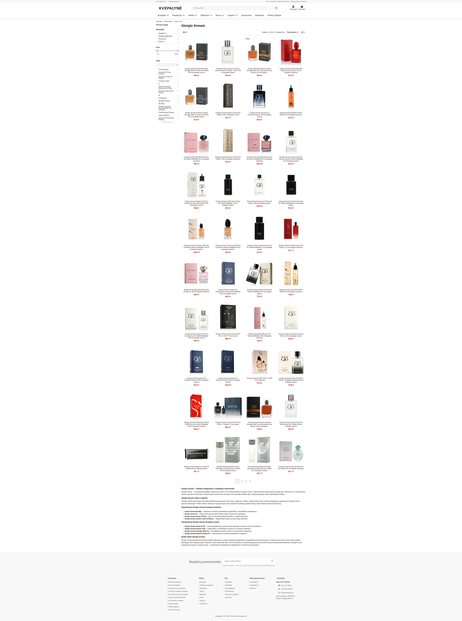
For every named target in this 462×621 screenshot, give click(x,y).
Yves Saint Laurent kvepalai (178, 594)
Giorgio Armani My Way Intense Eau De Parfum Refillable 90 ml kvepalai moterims (259, 159)
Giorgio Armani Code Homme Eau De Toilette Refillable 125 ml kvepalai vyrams (228, 203)
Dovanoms (203, 604)
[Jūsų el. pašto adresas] (246, 561)
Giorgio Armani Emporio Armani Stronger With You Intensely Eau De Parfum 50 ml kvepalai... (259, 70)
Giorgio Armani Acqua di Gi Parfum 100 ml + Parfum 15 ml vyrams (227, 423)
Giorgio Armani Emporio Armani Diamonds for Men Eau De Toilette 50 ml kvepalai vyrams (228, 468)
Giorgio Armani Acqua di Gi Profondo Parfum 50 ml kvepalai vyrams (259, 115)
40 (303, 32)
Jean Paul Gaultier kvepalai (178, 591)
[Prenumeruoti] (272, 561)
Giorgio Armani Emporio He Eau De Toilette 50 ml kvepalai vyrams (196, 468)
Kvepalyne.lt (254, 585)
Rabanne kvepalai (174, 582)
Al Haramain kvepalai (175, 600)
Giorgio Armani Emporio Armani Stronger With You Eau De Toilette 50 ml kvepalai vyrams (196, 115)
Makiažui (203, 594)
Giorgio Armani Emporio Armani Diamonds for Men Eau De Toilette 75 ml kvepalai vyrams (259, 468)
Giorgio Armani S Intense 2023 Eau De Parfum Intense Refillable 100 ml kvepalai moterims (196, 247)
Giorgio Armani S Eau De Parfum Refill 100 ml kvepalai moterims (290, 291)
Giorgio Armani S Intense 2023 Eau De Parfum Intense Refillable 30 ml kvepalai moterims (228, 247)
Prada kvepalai (173, 607)
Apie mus (228, 597)
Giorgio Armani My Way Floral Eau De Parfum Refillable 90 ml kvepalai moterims (196, 159)
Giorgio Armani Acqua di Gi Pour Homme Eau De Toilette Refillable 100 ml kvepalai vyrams (196, 336)
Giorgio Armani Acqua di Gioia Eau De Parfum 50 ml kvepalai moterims (291, 468)
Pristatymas (229, 591)
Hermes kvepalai (174, 585)
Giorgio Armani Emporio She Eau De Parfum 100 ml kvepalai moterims (228, 158)
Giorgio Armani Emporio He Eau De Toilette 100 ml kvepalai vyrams (227, 114)
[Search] (235, 8)
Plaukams (203, 588)
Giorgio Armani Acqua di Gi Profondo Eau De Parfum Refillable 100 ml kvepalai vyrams (228, 292)
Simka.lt (253, 588)
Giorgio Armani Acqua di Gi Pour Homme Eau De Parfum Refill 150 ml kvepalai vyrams (196, 203)
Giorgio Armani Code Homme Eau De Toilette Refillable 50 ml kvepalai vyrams (291, 203)
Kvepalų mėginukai (206, 585)
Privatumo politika (231, 594)
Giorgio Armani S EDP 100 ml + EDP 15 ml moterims (259, 379)
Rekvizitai (228, 585)
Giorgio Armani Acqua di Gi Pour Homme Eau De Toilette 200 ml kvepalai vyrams (290, 424)
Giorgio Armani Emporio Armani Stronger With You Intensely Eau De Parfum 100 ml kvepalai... (259, 424)
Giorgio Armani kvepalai (176, 588)
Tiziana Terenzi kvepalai (176, 597)
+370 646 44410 (161, 1)
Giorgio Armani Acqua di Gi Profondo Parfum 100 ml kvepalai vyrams (196, 380)
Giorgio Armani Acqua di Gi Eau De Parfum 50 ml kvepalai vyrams (291, 335)
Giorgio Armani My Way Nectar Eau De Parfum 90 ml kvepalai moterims (196, 291)
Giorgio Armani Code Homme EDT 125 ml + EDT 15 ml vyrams (228, 335)
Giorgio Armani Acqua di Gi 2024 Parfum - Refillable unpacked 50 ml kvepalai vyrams (290, 380)
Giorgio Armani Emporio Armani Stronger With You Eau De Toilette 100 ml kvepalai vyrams (196, 70)
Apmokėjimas (230, 588)
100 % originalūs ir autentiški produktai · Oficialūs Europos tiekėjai (286, 1)
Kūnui (202, 597)
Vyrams (202, 600)
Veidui (202, 591)
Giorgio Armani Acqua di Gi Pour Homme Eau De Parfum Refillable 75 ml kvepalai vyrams (291, 159)
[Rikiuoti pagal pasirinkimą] (292, 32)
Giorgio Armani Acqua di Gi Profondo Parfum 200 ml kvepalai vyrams (228, 380)
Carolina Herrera (174, 610)
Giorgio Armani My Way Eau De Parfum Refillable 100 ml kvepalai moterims (259, 336)
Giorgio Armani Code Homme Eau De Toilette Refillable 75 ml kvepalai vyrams (259, 247)
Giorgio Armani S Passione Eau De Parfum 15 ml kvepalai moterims (291, 246)
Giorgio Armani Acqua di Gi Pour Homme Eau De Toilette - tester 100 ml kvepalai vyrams (228, 70)
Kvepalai (203, 582)
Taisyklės (228, 582)
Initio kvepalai (173, 604)
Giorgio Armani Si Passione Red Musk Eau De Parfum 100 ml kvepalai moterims (291, 70)
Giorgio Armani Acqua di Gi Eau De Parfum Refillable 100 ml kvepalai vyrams (259, 292)
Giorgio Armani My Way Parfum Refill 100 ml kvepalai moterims (291, 114)
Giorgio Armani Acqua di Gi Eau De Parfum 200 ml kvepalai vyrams (259, 202)
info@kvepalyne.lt (173, 1)
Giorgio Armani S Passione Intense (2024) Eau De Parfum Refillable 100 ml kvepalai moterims (196, 424)
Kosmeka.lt (254, 582)
